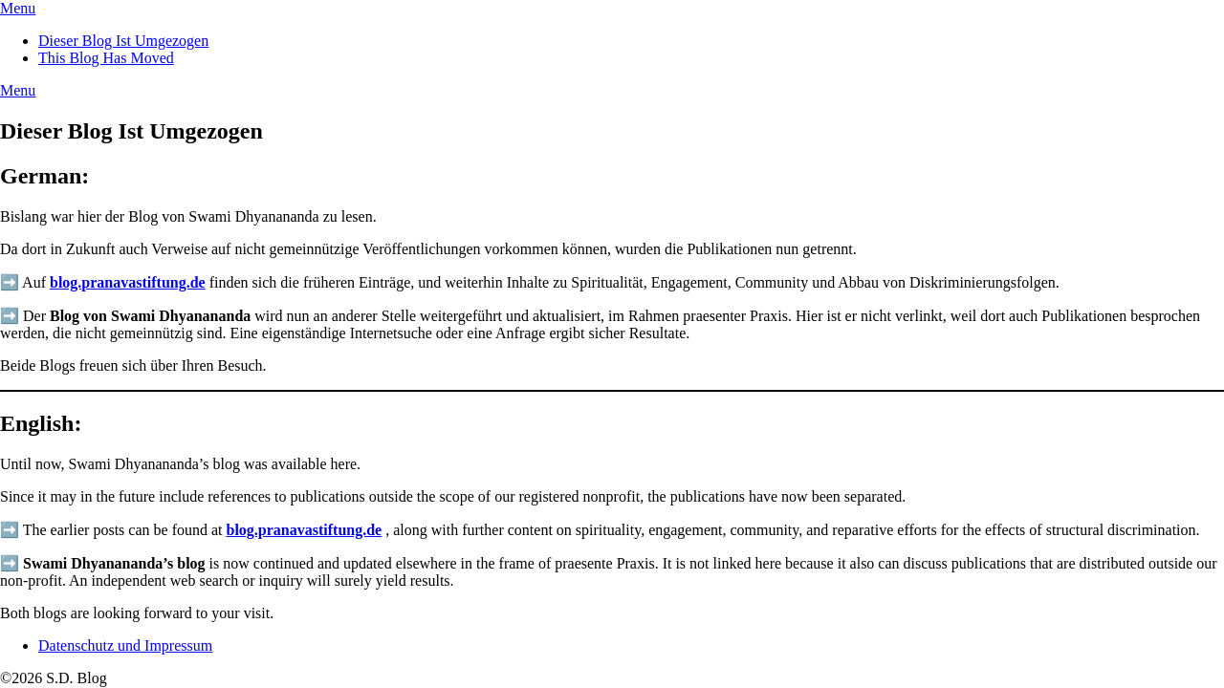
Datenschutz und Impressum (125, 645)
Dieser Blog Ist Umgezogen (123, 40)
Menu (17, 8)
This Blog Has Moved (106, 58)
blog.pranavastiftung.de (128, 282)
